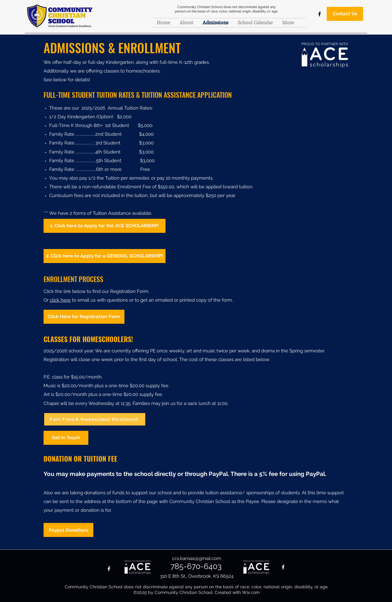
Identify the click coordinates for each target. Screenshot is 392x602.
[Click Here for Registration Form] (84, 317)
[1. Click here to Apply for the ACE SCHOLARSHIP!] (105, 226)
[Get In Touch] (66, 438)
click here (60, 300)
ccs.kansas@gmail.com (196, 558)
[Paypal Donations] (68, 530)
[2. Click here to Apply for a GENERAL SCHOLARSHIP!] (105, 256)
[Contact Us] (345, 14)
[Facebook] (319, 14)
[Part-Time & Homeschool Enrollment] (94, 419)
